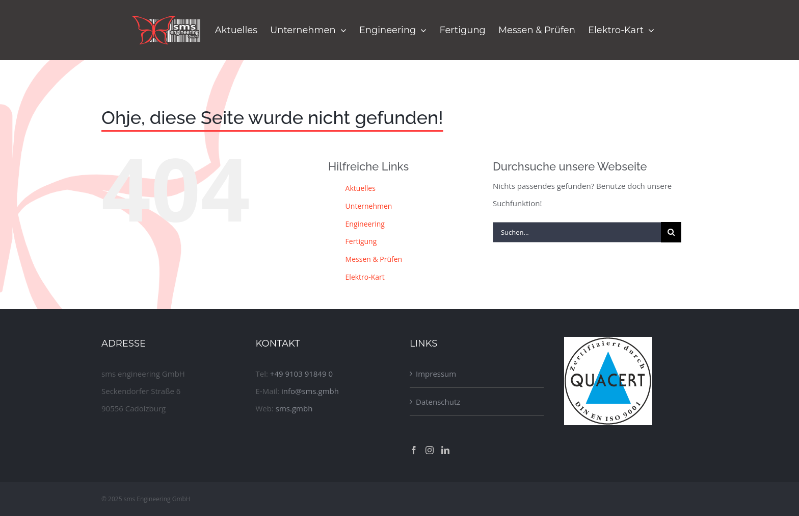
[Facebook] (414, 450)
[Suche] (671, 232)
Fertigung (361, 241)
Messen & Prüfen (374, 259)
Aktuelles (360, 188)
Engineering (365, 224)
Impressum (436, 373)
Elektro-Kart (365, 277)
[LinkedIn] (445, 450)
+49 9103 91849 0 (301, 373)
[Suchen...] (577, 232)
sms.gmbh (294, 408)
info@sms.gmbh (310, 391)
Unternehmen (368, 206)
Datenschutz (438, 402)
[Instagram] (429, 450)
